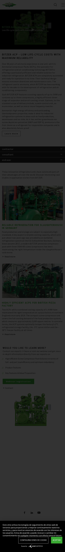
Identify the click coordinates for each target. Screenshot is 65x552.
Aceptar (57, 540)
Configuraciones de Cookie (33, 540)
